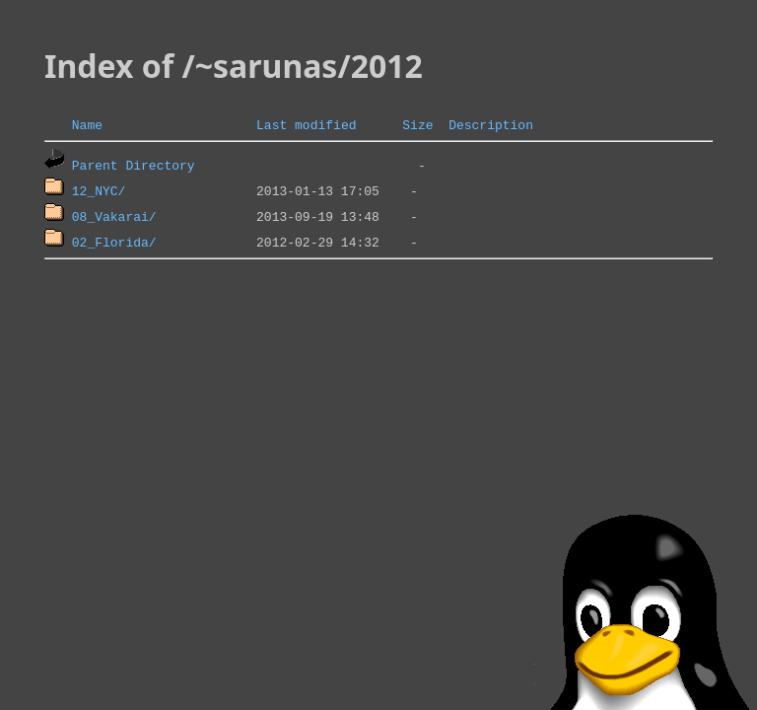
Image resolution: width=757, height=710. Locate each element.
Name (87, 124)
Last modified (306, 124)
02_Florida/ (114, 241)
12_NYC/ (99, 190)
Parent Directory (133, 165)
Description (490, 124)
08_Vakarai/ (114, 216)
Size (417, 124)
